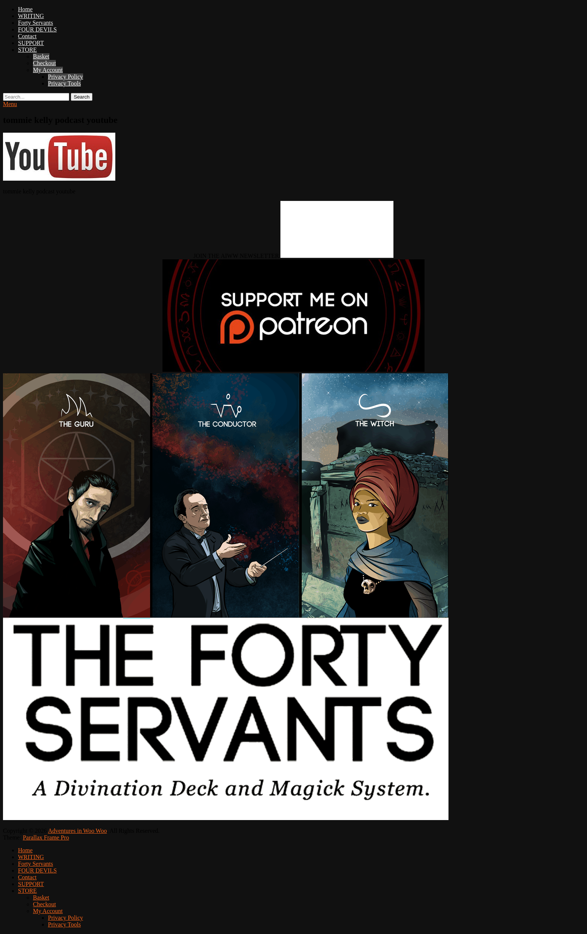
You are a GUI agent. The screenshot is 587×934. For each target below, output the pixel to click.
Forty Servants (35, 22)
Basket (41, 56)
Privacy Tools (64, 83)
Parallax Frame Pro (46, 837)
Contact (27, 36)
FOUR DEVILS (37, 29)
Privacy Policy (65, 76)
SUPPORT (31, 43)
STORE (27, 49)
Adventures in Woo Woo (77, 831)
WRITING (31, 16)
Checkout (44, 63)
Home (25, 9)
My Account (48, 70)
